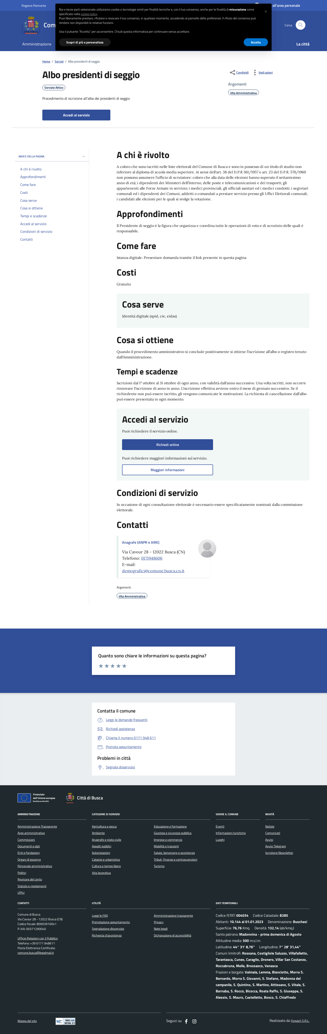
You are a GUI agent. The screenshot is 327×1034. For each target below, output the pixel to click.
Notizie (269, 826)
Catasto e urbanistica (106, 859)
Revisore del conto (30, 879)
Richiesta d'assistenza (107, 935)
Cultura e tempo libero (106, 866)
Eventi (220, 826)
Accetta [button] (256, 42)
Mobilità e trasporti (166, 846)
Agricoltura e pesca (104, 826)
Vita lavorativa (101, 872)
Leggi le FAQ (100, 915)
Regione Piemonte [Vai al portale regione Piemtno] (34, 5)
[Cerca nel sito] (300, 25)
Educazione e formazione (170, 826)
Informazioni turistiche (231, 832)
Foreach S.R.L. (300, 1020)
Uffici (21, 892)
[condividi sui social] (239, 72)
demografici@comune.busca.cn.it (153, 570)
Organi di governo (29, 859)
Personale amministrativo (35, 866)
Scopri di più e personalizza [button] (84, 42)
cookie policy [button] (89, 14)
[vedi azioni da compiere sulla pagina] (262, 72)
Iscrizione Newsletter (279, 852)
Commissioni (26, 839)
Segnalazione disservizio (108, 928)
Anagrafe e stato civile (106, 839)
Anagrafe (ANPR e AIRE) (140, 542)
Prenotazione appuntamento (111, 922)
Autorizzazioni (101, 852)
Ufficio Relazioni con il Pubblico (38, 938)
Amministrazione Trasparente (37, 826)
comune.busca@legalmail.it (36, 952)
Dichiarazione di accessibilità (172, 935)
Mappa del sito (27, 1021)
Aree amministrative (31, 832)
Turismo (159, 866)
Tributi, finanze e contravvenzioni (175, 859)
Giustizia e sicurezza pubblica (172, 832)
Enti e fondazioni (29, 852)
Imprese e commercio (168, 839)
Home (46, 61)
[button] (265, 10)
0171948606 (151, 558)
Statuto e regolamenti (32, 886)
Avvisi (269, 839)
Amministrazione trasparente (173, 915)
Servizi (59, 61)
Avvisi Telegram (275, 846)
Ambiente (98, 832)
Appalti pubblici (101, 846)
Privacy (159, 922)
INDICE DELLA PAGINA (51, 156)
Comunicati (272, 832)
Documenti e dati (29, 846)
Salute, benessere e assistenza (174, 852)
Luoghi (220, 839)
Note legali (161, 928)
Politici (22, 872)
